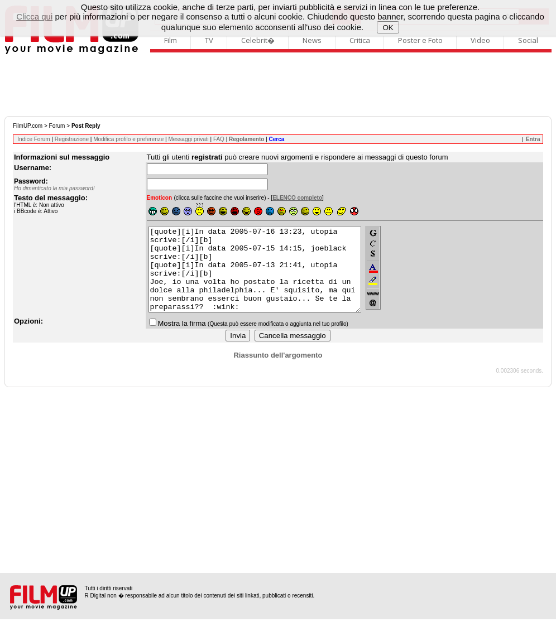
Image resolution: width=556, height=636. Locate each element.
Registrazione (72, 139)
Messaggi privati (188, 139)
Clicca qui (34, 16)
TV (209, 40)
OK (388, 27)
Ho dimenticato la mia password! (54, 188)
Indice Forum (33, 139)
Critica (359, 40)
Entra (533, 139)
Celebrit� (258, 40)
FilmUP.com (27, 126)
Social (528, 40)
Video (480, 40)
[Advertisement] (278, 85)
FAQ (218, 139)
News (312, 40)
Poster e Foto (420, 40)
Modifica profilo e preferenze (128, 139)
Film (170, 40)
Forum (57, 126)
